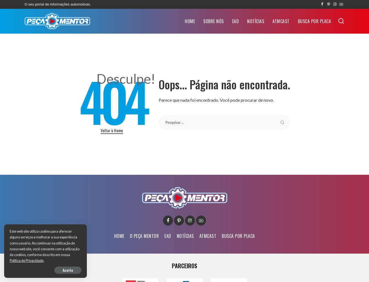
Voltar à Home (112, 130)
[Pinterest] (328, 4)
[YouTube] (341, 4)
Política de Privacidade (27, 261)
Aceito (68, 270)
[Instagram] (335, 4)
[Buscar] (341, 21)
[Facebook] (322, 4)
